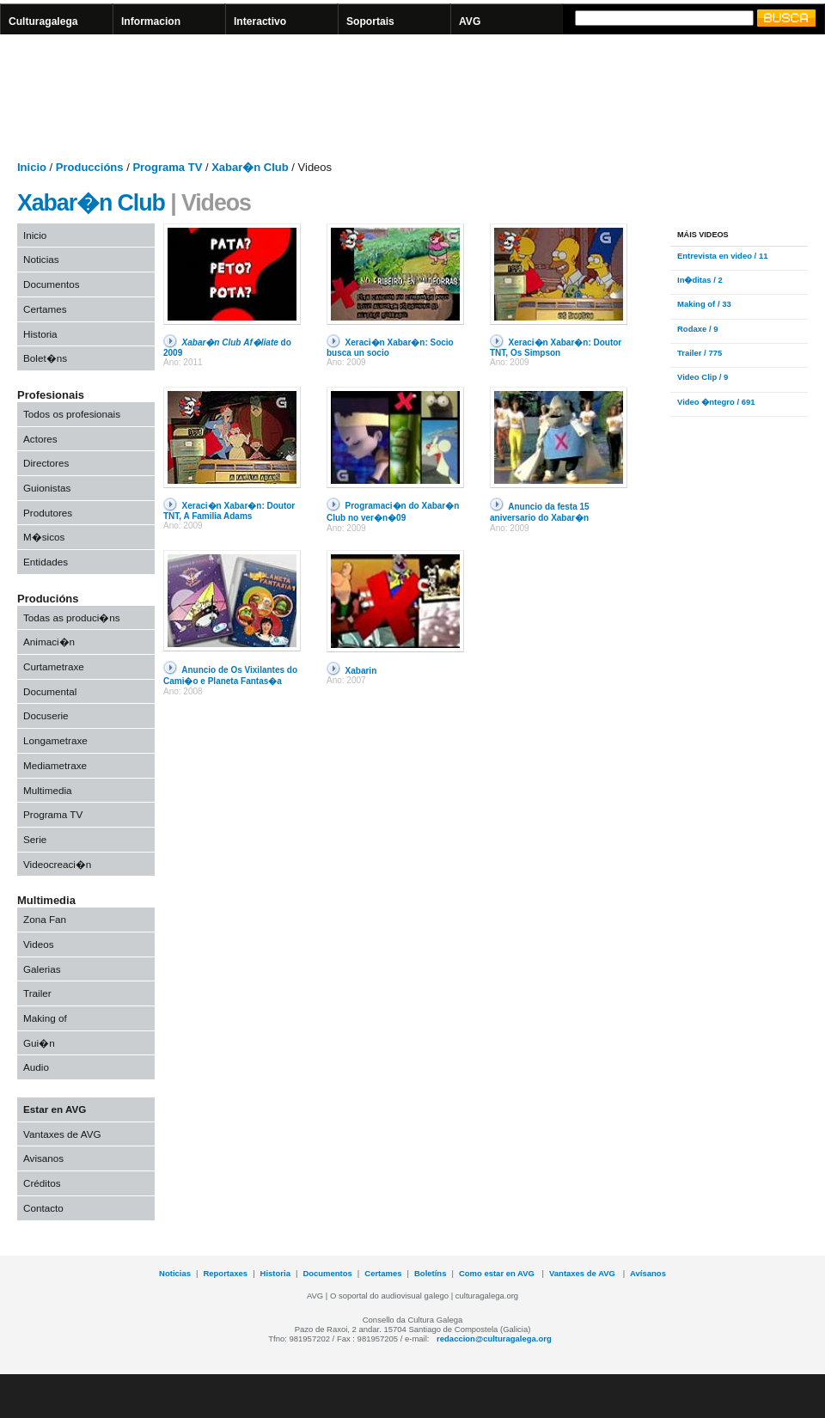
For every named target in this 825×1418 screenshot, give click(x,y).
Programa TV (52, 814)
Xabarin (361, 670)
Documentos (51, 284)
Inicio (34, 235)
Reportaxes (225, 1273)
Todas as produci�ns (71, 617)
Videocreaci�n (57, 864)
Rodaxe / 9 (697, 328)
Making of (45, 1018)
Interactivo (260, 21)
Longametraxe (55, 740)
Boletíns (430, 1273)
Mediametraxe (55, 765)
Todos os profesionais (71, 413)
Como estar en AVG (498, 1273)
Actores (40, 438)
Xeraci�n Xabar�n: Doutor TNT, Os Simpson (555, 348)
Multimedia (47, 790)
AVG (469, 21)
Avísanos (648, 1273)
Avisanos (43, 1158)
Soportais (370, 21)
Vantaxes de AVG (62, 1134)
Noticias (41, 259)
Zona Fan (44, 919)
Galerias (42, 969)
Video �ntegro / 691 (716, 401)
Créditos (42, 1183)
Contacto (43, 1207)
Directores (46, 462)
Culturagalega (43, 21)
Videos (38, 944)
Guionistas (46, 487)
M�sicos (43, 536)
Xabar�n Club (91, 203)
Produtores (47, 512)
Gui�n (39, 1042)
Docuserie (46, 715)
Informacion (150, 21)
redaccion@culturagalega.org (494, 1338)
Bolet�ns (45, 358)
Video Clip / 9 (702, 377)
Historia (40, 333)
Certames (45, 309)
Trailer (37, 993)
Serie (34, 839)
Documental (49, 691)
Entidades (45, 561)
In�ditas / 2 (700, 279)
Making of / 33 (704, 304)
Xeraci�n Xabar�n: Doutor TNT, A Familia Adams (229, 511)
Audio (36, 1067)
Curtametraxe (53, 666)
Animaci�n (49, 641)
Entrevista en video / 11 (722, 255)
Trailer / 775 (699, 353)
